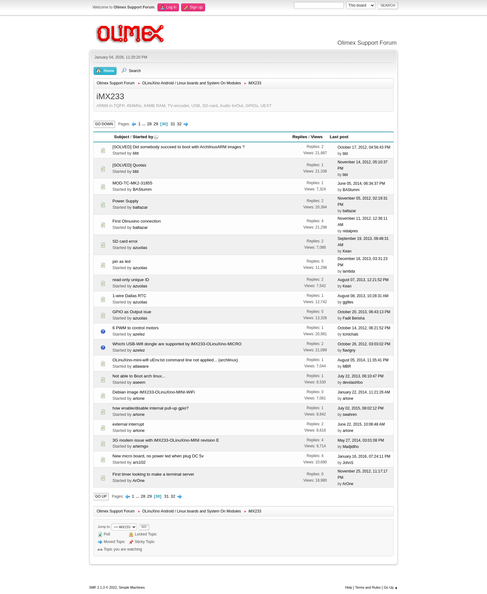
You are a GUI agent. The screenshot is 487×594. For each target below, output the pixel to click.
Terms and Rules (368, 587)
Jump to (104, 527)
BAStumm (142, 189)
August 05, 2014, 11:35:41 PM (363, 360)
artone (139, 398)
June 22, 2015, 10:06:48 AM (361, 424)
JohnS (348, 463)
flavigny (349, 350)
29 (155, 124)
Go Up (101, 496)
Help (348, 587)
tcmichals (350, 334)
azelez (139, 334)
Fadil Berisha (354, 318)
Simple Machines (132, 587)
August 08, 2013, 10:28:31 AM (363, 296)
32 (179, 124)
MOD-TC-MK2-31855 (132, 183)
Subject (121, 136)
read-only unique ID (130, 279)
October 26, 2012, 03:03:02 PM (364, 344)
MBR (347, 366)
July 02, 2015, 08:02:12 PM (361, 408)
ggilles (348, 302)
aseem (139, 382)
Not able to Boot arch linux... (138, 376)
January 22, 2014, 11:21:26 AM (364, 392)
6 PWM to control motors (135, 327)
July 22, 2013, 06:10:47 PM (361, 376)
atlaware (140, 366)
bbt (136, 153)
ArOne (139, 480)
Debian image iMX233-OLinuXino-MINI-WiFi (153, 392)
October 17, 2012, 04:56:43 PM (364, 147)
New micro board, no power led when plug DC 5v (158, 456)
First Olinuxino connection (136, 221)
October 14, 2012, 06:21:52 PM (364, 328)
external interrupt (128, 424)
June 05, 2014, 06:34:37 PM (361, 183)
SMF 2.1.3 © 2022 (103, 587)
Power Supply (125, 201)
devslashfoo (353, 382)
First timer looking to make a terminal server (153, 474)
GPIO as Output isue (131, 311)
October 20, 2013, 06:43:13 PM (364, 312)
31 (172, 124)
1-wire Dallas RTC (129, 295)
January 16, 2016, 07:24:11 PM (364, 456)
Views (317, 136)
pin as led (121, 261)
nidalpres (350, 231)
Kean (347, 251)
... (144, 124)
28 (149, 124)
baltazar (140, 207)
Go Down (104, 124)
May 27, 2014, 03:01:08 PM (361, 440)
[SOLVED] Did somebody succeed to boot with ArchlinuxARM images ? (178, 146)
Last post (339, 136)
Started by (146, 136)
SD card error (125, 241)
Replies (299, 136)
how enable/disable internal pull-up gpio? (150, 408)
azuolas (140, 247)
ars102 (139, 462)
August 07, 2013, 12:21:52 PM (363, 280)
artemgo (140, 446)
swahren (350, 414)
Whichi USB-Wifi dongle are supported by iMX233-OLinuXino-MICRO (177, 344)
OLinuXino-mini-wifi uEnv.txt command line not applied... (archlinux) (175, 360)
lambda (349, 271)
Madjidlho (351, 446)
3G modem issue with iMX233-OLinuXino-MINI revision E (165, 440)
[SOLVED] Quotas (129, 165)
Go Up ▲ (391, 587)
